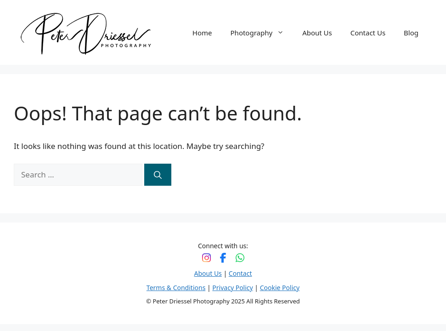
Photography (262, 32)
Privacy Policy (232, 287)
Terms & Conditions (176, 287)
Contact (240, 273)
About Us (317, 32)
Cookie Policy (279, 287)
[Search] (157, 175)
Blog (411, 32)
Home (202, 32)
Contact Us (367, 32)
